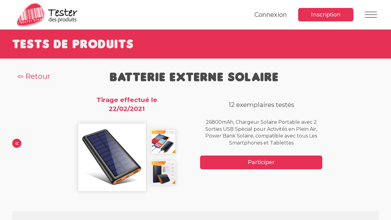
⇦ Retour (33, 76)
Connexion (270, 14)
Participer (261, 162)
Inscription (326, 14)
